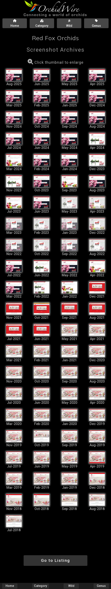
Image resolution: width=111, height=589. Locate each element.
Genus (101, 586)
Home (10, 586)
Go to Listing (55, 560)
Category (40, 586)
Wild (71, 586)
